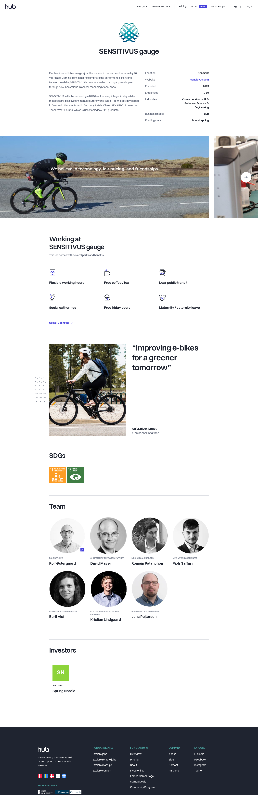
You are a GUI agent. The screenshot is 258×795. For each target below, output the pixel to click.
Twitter (198, 771)
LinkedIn (199, 754)
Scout (133, 765)
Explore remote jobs (104, 760)
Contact (173, 765)
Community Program (142, 787)
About (172, 754)
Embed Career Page (142, 776)
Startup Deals (138, 782)
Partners (174, 771)
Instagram (200, 765)
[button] (246, 177)
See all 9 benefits (60, 323)
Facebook (200, 760)
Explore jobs (100, 754)
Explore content (102, 771)
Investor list (137, 771)
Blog (171, 760)
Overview (136, 754)
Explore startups (102, 765)
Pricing (134, 760)
